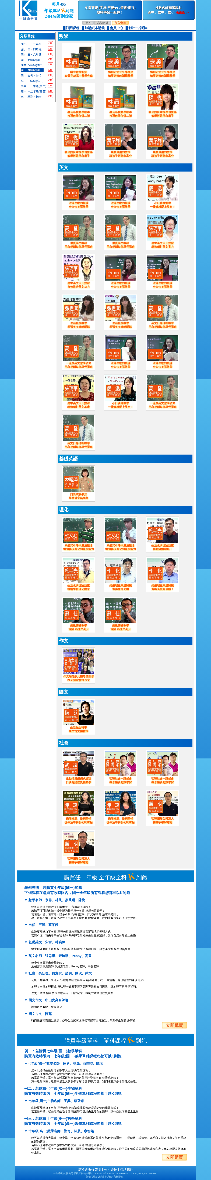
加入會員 (120, 22)
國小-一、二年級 (31, 44)
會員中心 (116, 28)
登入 (88, 22)
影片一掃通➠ (138, 28)
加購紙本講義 (95, 28)
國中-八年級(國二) (32, 65)
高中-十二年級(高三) (33, 91)
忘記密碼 (102, 22)
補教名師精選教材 (168, 10)
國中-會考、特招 (31, 75)
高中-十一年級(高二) (33, 86)
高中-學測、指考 (31, 96)
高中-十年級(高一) (32, 80)
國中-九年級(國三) (32, 70)
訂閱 (50, 43)
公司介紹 (110, 1169)
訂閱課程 (72, 28)
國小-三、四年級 (31, 49)
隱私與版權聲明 (89, 1169)
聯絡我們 (126, 1169)
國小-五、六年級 (31, 54)
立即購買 (174, 1025)
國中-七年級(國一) (32, 59)
